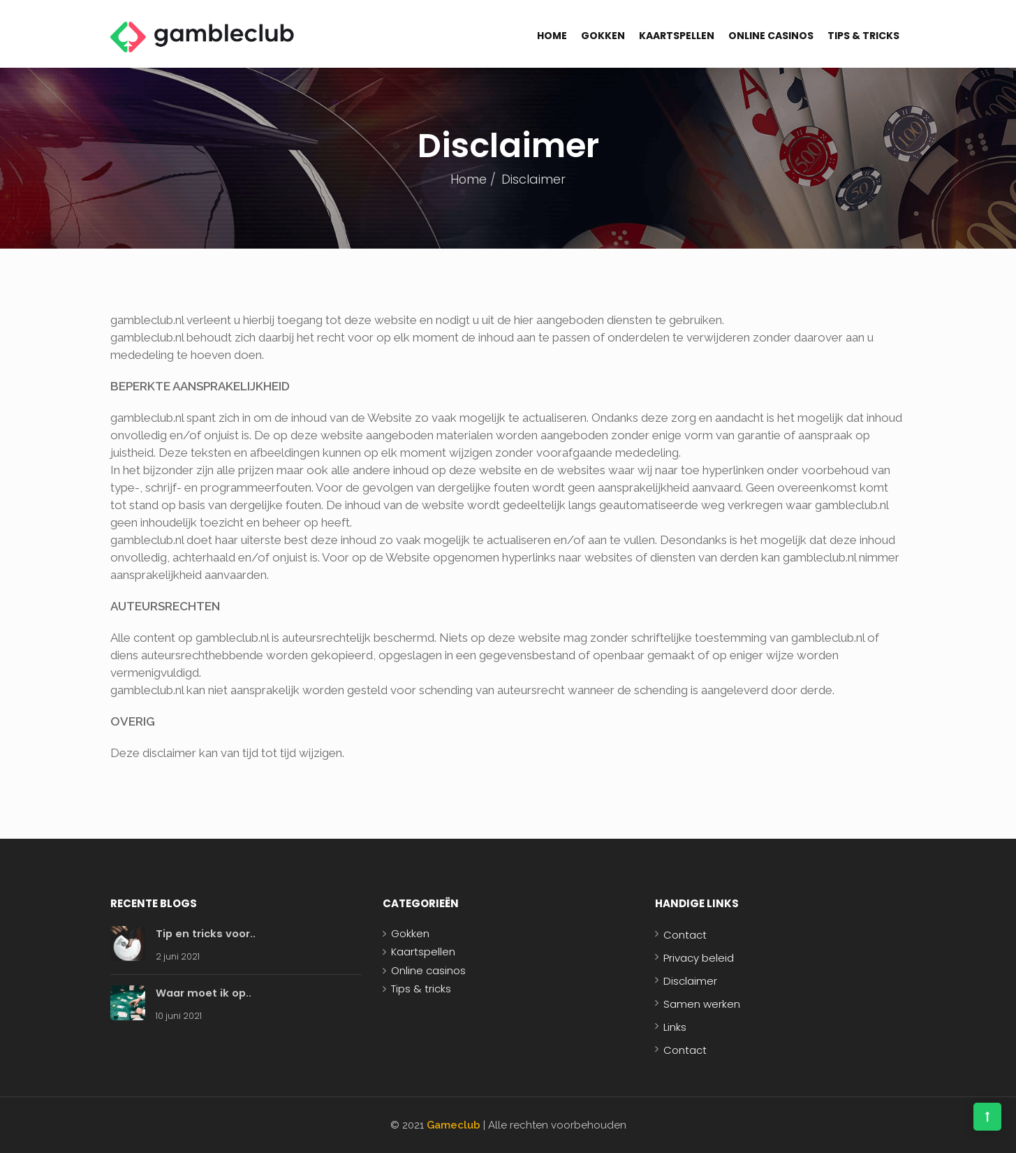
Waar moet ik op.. (204, 992)
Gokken (603, 36)
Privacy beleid (698, 957)
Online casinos (770, 36)
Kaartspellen (676, 36)
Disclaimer (690, 981)
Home (552, 36)
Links (674, 1027)
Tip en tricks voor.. (206, 933)
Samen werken (701, 1004)
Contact (685, 934)
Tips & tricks (863, 36)
